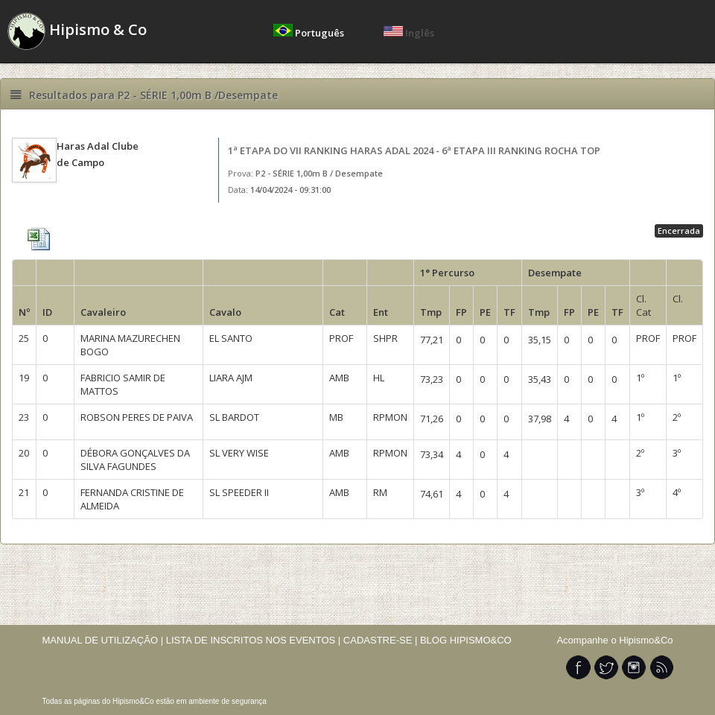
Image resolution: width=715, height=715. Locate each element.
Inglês (409, 32)
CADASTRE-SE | (381, 640)
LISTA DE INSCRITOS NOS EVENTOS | (253, 640)
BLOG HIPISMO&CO (466, 640)
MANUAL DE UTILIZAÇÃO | (103, 640)
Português (309, 32)
